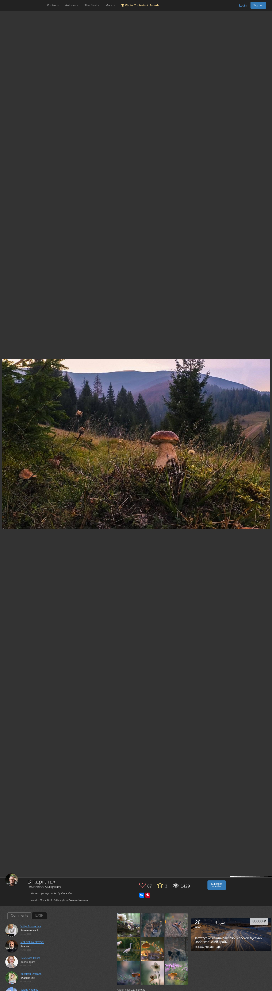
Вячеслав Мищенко (44, 887)
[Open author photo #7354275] (129, 925)
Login (242, 5)
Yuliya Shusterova (30, 926)
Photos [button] (53, 5)
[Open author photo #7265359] (176, 925)
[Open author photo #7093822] (176, 972)
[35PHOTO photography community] (23, 5)
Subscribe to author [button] (216, 885)
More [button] (110, 5)
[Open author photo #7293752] (152, 925)
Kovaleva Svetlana (30, 973)
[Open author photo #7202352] (152, 948)
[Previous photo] (4, 431)
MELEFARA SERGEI (32, 942)
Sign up (258, 5)
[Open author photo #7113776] (152, 972)
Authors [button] (71, 5)
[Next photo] (267, 431)
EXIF (39, 915)
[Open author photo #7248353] (129, 948)
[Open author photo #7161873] (129, 972)
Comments (19, 915)
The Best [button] (91, 5)
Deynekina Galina (30, 958)
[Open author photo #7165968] (176, 948)
